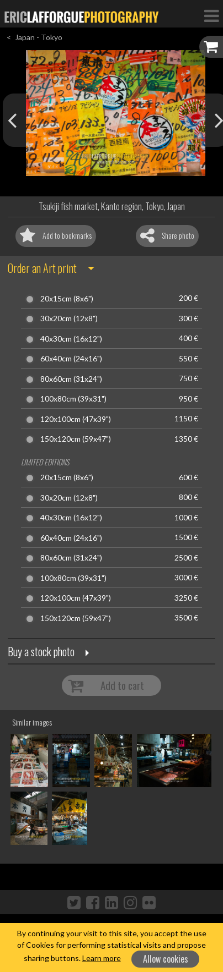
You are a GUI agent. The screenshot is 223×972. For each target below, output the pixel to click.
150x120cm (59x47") (75, 439)
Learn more (101, 958)
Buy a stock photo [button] (41, 651)
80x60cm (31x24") (71, 379)
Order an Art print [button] (42, 268)
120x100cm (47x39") (75, 419)
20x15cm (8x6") (66, 298)
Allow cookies (165, 958)
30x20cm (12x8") (69, 318)
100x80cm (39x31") (73, 398)
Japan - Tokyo (38, 37)
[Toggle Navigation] (211, 15)
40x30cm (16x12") (71, 338)
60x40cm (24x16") (71, 358)
